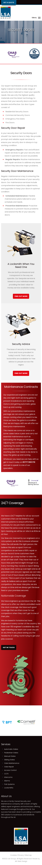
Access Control (10, 770)
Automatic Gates (11, 749)
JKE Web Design (21, 861)
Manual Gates (10, 756)
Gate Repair (9, 767)
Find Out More (21, 296)
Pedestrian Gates (11, 753)
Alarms (7, 781)
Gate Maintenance (11, 763)
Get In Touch (9, 647)
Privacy (21, 855)
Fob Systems (9, 784)
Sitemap (28, 855)
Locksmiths (8, 788)
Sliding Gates (9, 760)
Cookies (13, 855)
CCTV (6, 774)
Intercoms (8, 777)
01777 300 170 (29, 462)
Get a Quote (8, 2)
